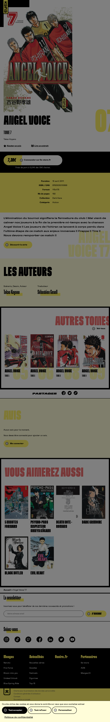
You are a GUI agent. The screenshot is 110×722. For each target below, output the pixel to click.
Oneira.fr (61, 657)
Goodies (33, 668)
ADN (83, 668)
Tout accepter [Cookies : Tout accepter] (15, 710)
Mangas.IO (86, 673)
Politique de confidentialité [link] (18, 717)
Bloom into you (11, 673)
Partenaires (89, 657)
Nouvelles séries (36, 663)
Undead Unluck (10, 678)
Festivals (33, 673)
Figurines (33, 678)
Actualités (36, 657)
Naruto (7, 663)
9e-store (85, 663)
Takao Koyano (10, 139)
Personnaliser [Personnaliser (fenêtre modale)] (65, 710)
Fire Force (8, 668)
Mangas (9, 657)
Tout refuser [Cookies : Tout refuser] (40, 710)
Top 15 (32, 684)
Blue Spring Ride (11, 684)
